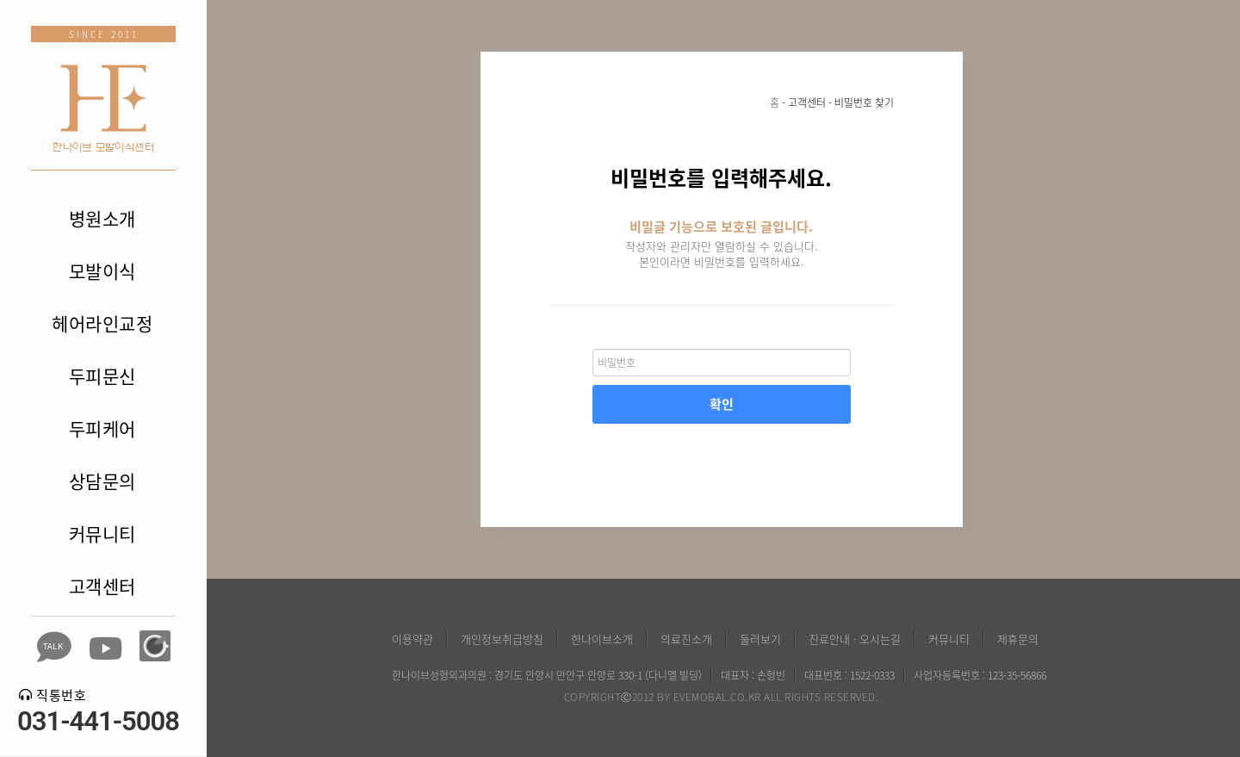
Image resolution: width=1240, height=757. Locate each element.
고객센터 (102, 586)
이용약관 (412, 638)
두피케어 (102, 428)
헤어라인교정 (102, 323)
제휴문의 (1017, 638)
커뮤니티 (102, 533)
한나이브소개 (602, 638)
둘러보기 (760, 638)
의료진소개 (686, 638)
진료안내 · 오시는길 (855, 638)
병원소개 (102, 218)
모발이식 (102, 271)
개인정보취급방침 (502, 638)
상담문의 (102, 481)
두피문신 (102, 376)
